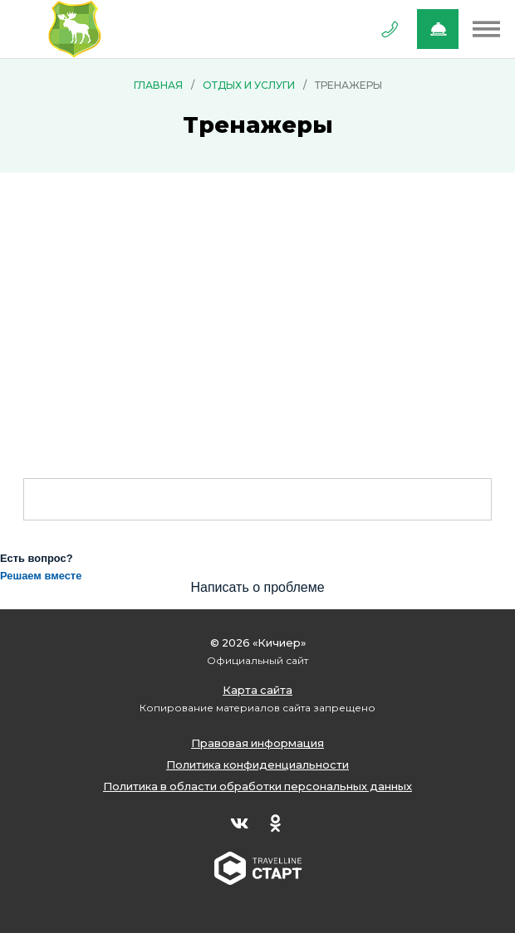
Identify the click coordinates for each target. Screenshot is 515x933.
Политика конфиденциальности (257, 765)
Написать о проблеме (257, 587)
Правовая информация (257, 743)
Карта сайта (257, 690)
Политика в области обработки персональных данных (257, 786)
